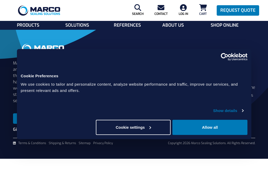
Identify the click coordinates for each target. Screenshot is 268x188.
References (127, 25)
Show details (225, 110)
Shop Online (225, 25)
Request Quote (237, 10)
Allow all (210, 127)
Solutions (77, 25)
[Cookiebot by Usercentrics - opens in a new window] (224, 57)
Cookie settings (133, 127)
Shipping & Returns (62, 143)
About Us (173, 25)
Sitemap (85, 143)
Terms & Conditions (32, 143)
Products (28, 25)
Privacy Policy (103, 143)
